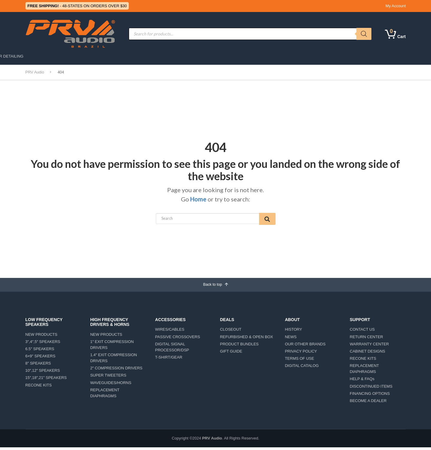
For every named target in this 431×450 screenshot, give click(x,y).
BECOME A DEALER (368, 403)
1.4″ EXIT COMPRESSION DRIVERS (113, 360)
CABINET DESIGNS (367, 354)
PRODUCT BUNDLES (239, 346)
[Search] (363, 34)
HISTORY (293, 332)
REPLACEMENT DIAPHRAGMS (104, 395)
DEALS (261, 56)
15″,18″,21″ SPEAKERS (46, 380)
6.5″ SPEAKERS (39, 351)
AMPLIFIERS (209, 56)
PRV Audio (212, 441)
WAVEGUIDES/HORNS (110, 385)
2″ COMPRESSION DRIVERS (116, 370)
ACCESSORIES (174, 56)
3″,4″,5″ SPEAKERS (42, 344)
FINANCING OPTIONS (370, 396)
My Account (395, 6)
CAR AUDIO (98, 56)
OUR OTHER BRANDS (305, 346)
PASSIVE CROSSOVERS (177, 339)
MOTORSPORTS (135, 56)
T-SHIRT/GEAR (168, 360)
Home (198, 199)
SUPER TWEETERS (108, 378)
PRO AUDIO (67, 56)
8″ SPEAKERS (38, 366)
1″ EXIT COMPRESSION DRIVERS (112, 347)
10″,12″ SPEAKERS (42, 373)
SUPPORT (287, 56)
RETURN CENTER (366, 339)
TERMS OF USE (299, 361)
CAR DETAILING (360, 56)
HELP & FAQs (362, 381)
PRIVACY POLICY (301, 354)
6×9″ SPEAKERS (40, 358)
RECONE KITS (38, 387)
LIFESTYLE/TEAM (323, 56)
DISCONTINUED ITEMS (371, 388)
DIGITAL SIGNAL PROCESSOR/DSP (172, 349)
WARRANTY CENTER (369, 346)
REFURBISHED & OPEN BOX (246, 339)
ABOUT (238, 56)
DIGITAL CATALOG (302, 368)
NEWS (291, 339)
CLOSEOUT (230, 332)
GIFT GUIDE (231, 354)
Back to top (215, 286)
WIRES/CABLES (170, 332)
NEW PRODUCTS (41, 337)
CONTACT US (362, 332)
